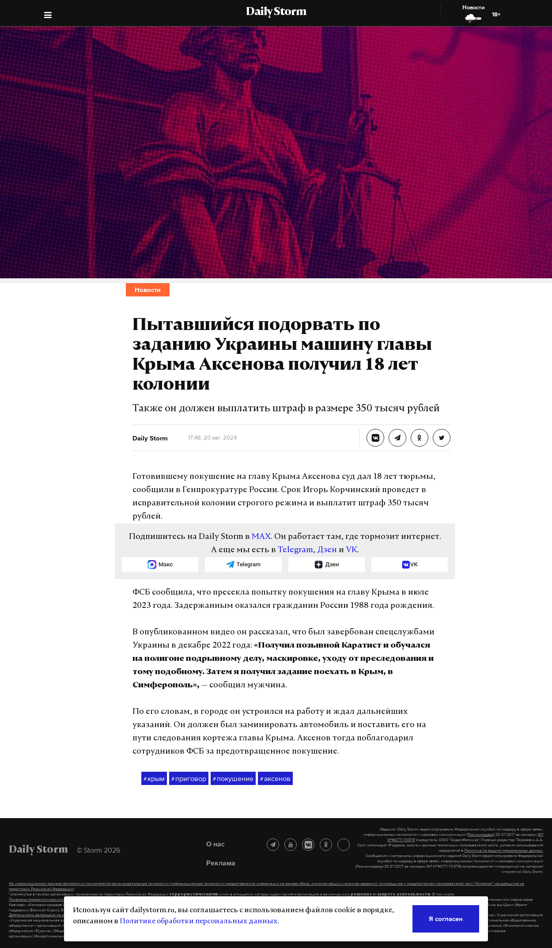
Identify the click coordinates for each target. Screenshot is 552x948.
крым (154, 778)
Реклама (220, 863)
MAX (261, 537)
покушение (233, 778)
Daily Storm (276, 12)
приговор (188, 778)
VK (351, 550)
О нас (215, 844)
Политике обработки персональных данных (198, 921)
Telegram (295, 550)
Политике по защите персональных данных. (503, 850)
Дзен (327, 550)
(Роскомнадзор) (481, 834)
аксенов (275, 778)
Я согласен (446, 918)
